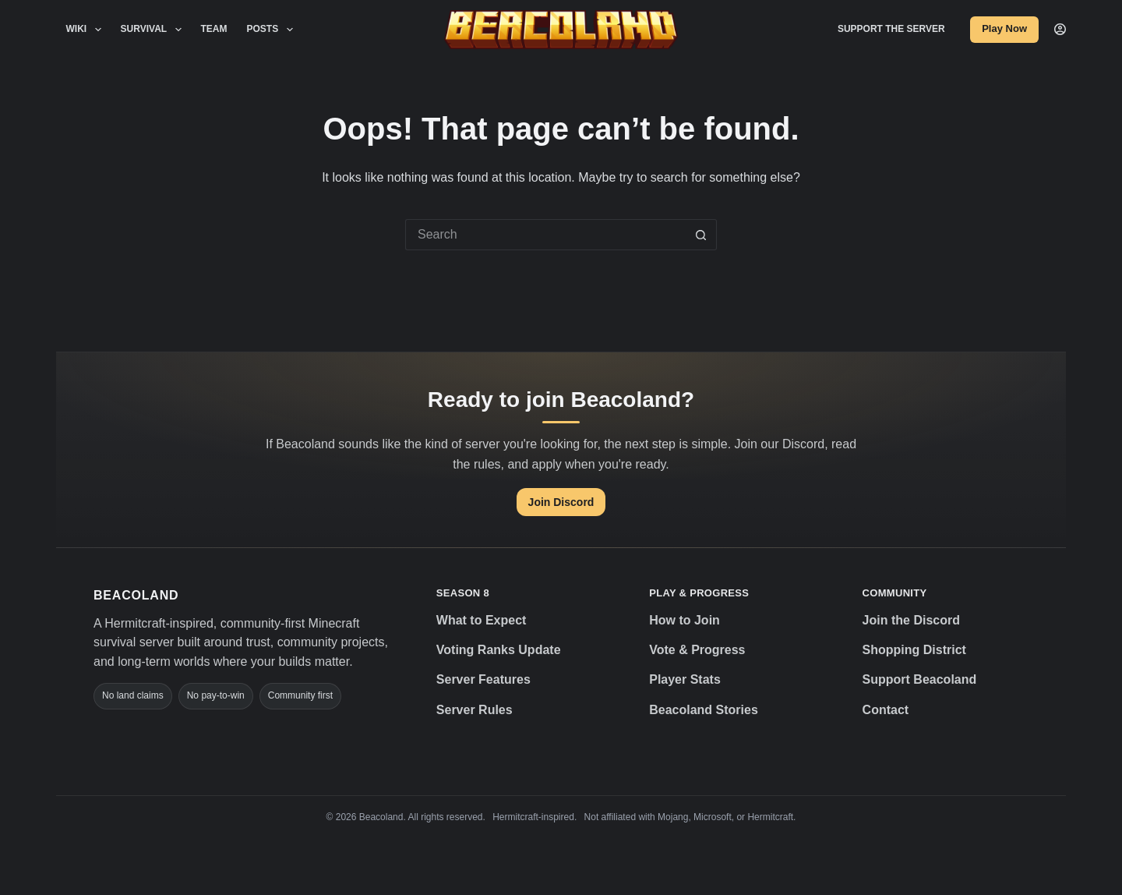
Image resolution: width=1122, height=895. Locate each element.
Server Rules (474, 709)
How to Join (684, 620)
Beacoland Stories (703, 709)
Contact (886, 709)
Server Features (483, 679)
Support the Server (891, 28)
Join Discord (561, 502)
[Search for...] (545, 234)
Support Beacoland (920, 679)
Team (214, 28)
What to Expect (481, 620)
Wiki (87, 29)
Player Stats (685, 679)
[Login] (1060, 29)
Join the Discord (911, 620)
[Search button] (701, 234)
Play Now (1004, 28)
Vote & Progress (697, 649)
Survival (154, 29)
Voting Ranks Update (498, 649)
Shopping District (914, 649)
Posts (273, 29)
